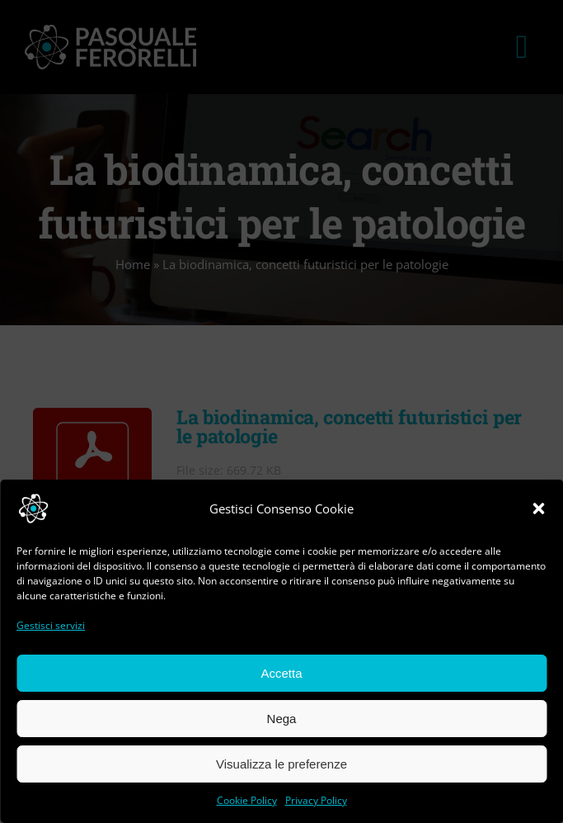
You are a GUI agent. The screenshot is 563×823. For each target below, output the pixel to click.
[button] (538, 508)
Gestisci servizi (50, 625)
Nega (282, 719)
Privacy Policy (316, 800)
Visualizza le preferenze (281, 764)
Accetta (281, 673)
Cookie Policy (247, 800)
